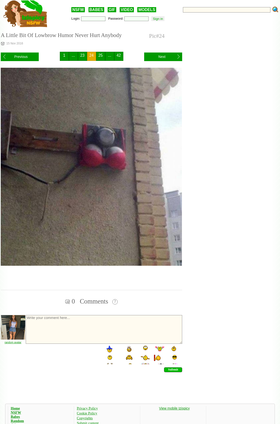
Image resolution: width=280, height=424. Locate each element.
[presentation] (62, 354)
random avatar (13, 342)
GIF (112, 10)
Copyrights (85, 418)
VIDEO (127, 10)
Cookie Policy (87, 413)
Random (17, 421)
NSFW (78, 10)
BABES (96, 10)
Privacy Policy (87, 408)
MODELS (146, 10)
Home (15, 408)
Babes (15, 417)
